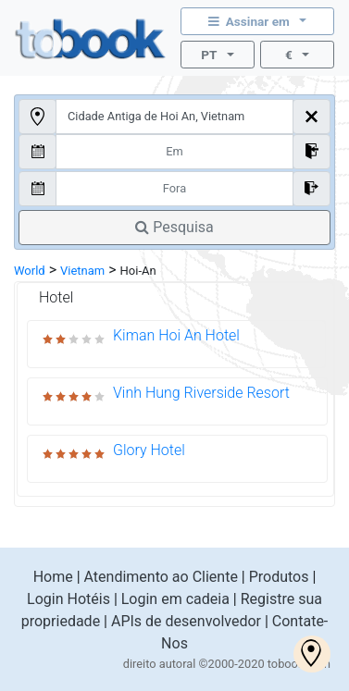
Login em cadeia (175, 599)
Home (53, 577)
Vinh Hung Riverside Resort (201, 392)
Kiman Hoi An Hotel (176, 335)
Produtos (279, 577)
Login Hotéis (68, 599)
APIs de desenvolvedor (186, 621)
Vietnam (82, 271)
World (29, 271)
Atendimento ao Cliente (161, 577)
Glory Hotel (149, 450)
